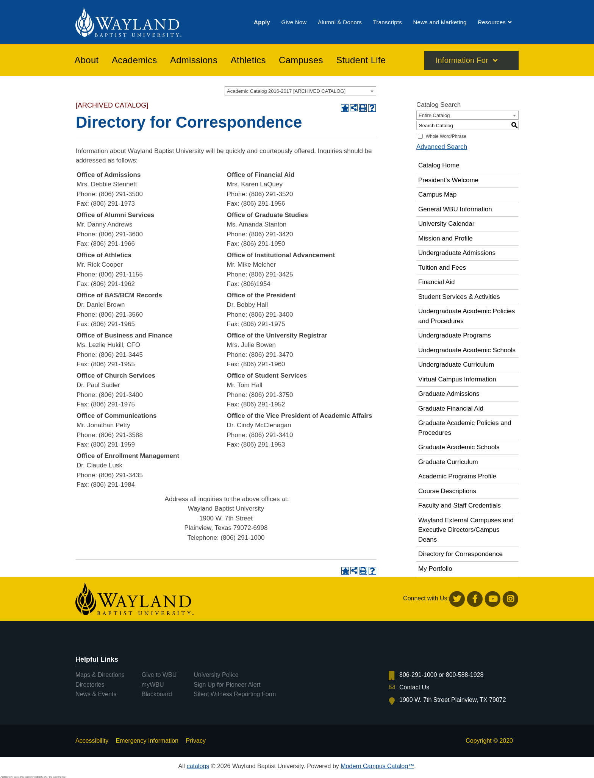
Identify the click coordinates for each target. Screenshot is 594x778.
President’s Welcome (448, 180)
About (87, 60)
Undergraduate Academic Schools (467, 350)
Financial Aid (436, 282)
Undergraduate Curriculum (456, 364)
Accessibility (91, 740)
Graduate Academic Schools (459, 447)
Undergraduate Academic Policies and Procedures (466, 316)
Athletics (248, 60)
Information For (462, 60)
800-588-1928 (465, 675)
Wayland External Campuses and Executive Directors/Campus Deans (466, 530)
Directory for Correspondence (460, 554)
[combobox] (300, 90)
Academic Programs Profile (457, 476)
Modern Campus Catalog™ (377, 766)
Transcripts (387, 22)
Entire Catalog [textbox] (434, 115)
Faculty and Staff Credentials (459, 505)
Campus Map (437, 194)
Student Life (361, 60)
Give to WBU (159, 675)
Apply (262, 22)
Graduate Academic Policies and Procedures (464, 427)
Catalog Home (439, 165)
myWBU (153, 684)
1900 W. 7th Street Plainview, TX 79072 (452, 700)
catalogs (198, 766)
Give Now (293, 22)
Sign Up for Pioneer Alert (227, 684)
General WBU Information (455, 209)
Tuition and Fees (442, 267)
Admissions (193, 60)
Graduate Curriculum (448, 462)
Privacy (195, 740)
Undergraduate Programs (454, 335)
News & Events (95, 694)
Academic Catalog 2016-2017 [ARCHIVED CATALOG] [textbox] (286, 91)
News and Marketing (439, 22)
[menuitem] (262, 22)
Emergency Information (147, 740)
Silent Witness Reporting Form (235, 694)
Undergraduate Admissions (457, 252)
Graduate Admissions (449, 393)
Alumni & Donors (340, 22)
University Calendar (446, 223)
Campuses (301, 60)
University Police (216, 675)
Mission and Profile (445, 238)
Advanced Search (441, 146)
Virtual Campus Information (457, 379)
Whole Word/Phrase (446, 136)
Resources (492, 22)
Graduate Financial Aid (450, 408)
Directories (89, 684)
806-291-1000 (418, 675)
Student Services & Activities (459, 296)
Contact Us (414, 687)
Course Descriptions (447, 491)
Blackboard (157, 694)
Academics (134, 60)
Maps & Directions (100, 675)
